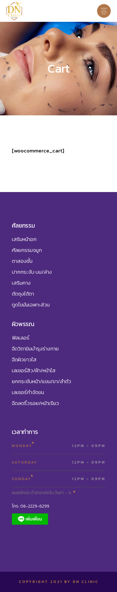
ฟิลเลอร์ (20, 338)
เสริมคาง (21, 283)
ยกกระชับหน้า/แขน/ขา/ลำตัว (41, 381)
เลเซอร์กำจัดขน (28, 392)
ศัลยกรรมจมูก (27, 250)
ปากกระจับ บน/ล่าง (32, 272)
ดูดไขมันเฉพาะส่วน (31, 305)
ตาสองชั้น (22, 261)
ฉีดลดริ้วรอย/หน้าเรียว (35, 403)
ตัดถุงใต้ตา (23, 294)
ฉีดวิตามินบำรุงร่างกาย (35, 348)
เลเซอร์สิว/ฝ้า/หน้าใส (34, 370)
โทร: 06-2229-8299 (30, 506)
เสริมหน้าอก (24, 239)
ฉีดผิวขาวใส (24, 359)
